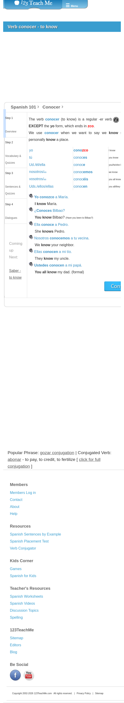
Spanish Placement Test (29, 541)
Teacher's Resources (30, 588)
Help (13, 514)
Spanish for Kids (23, 576)
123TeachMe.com (43, 693)
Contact (16, 500)
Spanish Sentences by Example (35, 534)
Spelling (16, 617)
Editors (15, 645)
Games (16, 569)
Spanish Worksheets (26, 596)
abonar (14, 459)
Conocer (51, 107)
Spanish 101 (23, 107)
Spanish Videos (22, 603)
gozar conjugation (57, 452)
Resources (20, 526)
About (14, 507)
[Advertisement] (60, 69)
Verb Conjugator (23, 548)
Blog (13, 652)
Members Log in (23, 493)
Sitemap (16, 638)
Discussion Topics (24, 610)
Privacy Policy (84, 693)
